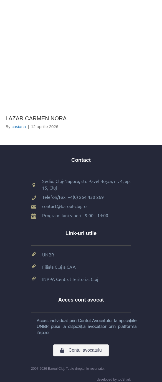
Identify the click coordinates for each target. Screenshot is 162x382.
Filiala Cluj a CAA (59, 267)
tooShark (124, 379)
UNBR (48, 254)
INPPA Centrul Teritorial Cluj (70, 279)
